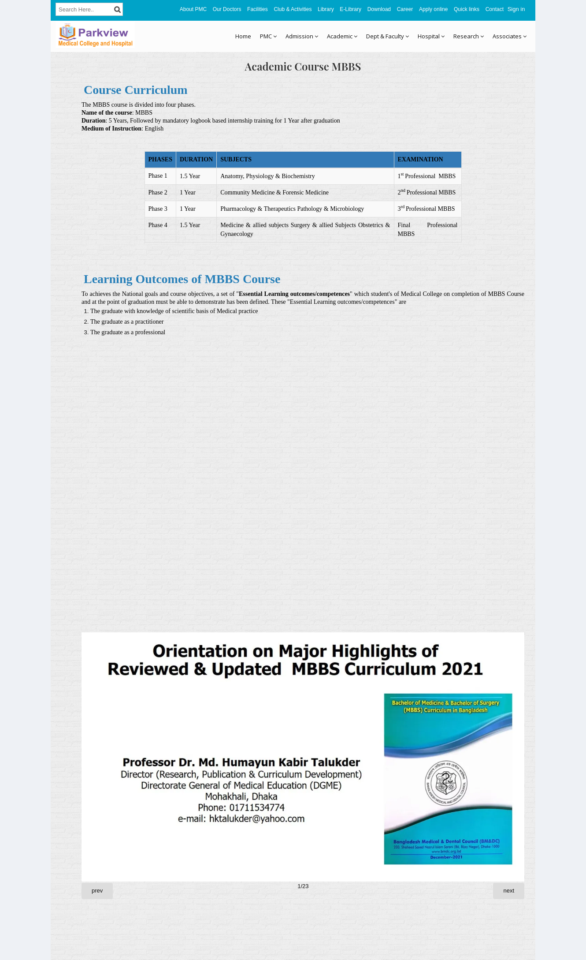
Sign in (516, 9)
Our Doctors (227, 9)
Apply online (433, 9)
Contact (495, 9)
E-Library (350, 9)
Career (405, 9)
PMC (268, 36)
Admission (302, 36)
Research (468, 36)
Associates (510, 36)
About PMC (193, 9)
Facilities (257, 9)
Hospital (431, 36)
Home (243, 36)
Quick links (466, 9)
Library (326, 9)
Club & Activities (293, 9)
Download (379, 9)
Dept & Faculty (387, 36)
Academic (342, 36)
